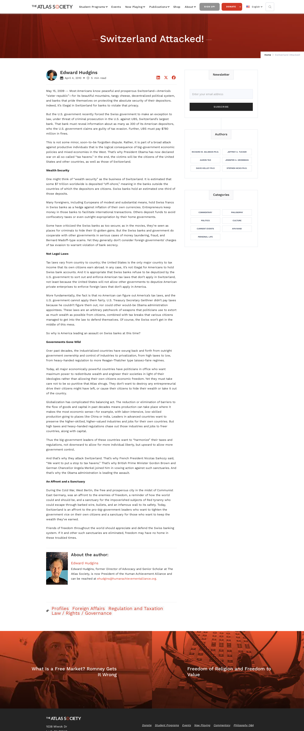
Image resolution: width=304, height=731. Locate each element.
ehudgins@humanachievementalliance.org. (127, 578)
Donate (231, 6)
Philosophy (237, 212)
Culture (237, 220)
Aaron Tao (205, 160)
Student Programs (92, 6)
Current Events (205, 229)
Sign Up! (209, 6)
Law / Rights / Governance (82, 613)
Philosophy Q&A (244, 725)
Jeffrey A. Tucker (237, 152)
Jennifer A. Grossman (237, 160)
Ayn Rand (237, 229)
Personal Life (205, 237)
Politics (205, 220)
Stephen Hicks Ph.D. (237, 168)
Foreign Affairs (88, 608)
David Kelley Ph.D (205, 168)
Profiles (60, 608)
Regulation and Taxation (135, 608)
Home (267, 55)
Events (116, 6)
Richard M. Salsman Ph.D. (205, 152)
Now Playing (134, 6)
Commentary (205, 212)
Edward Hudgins (84, 563)
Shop (176, 6)
